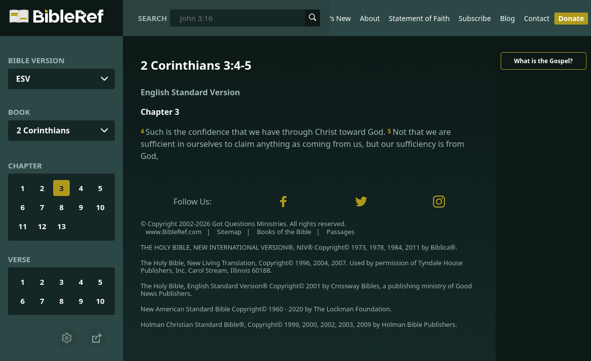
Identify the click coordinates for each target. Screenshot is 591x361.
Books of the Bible (284, 231)
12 (42, 226)
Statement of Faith (419, 18)
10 (100, 207)
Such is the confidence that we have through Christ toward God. (263, 131)
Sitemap (229, 231)
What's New (331, 18)
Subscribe (475, 18)
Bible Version (36, 60)
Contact (536, 18)
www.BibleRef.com (173, 231)
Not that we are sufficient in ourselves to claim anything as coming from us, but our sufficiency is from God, (302, 143)
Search (152, 18)
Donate (571, 18)
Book (19, 112)
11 (23, 226)
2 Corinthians (43, 130)
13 (61, 226)
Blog (507, 18)
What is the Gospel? (543, 61)
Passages (341, 231)
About (370, 18)
